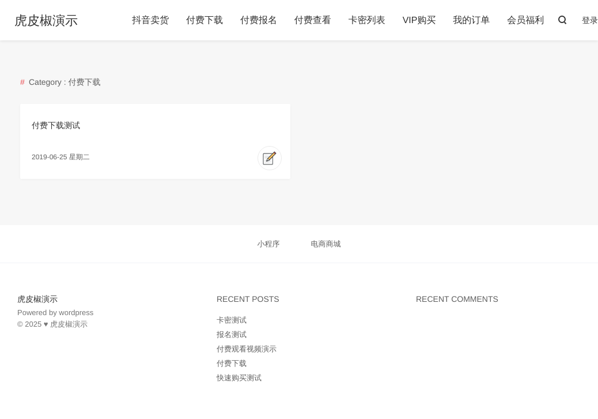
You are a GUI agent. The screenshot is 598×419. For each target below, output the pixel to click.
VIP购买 (419, 20)
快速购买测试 (239, 377)
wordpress (76, 312)
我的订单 (471, 20)
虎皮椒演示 (46, 20)
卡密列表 (367, 20)
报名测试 (232, 334)
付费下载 (204, 20)
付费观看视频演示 (247, 349)
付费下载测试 (56, 125)
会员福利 (525, 20)
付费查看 (312, 20)
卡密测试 (232, 320)
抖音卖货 (150, 20)
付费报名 (258, 20)
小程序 (269, 244)
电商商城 (325, 244)
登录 (590, 20)
